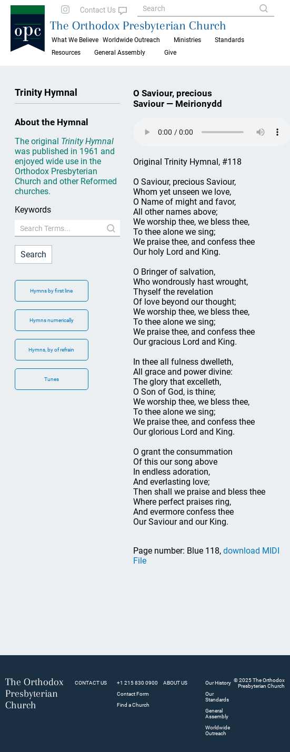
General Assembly (119, 52)
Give (170, 52)
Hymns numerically (51, 320)
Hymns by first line (51, 291)
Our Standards (217, 697)
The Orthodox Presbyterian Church (138, 25)
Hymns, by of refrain (51, 350)
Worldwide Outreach (217, 730)
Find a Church (133, 705)
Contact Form (133, 694)
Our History (218, 683)
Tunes (51, 379)
